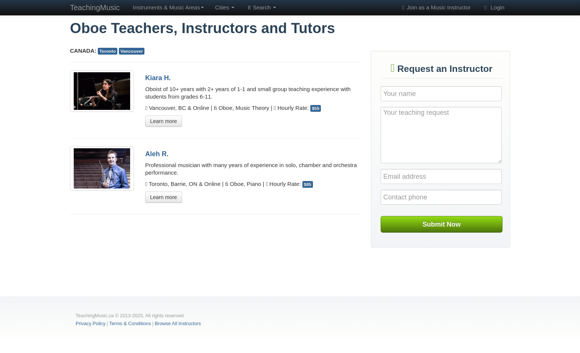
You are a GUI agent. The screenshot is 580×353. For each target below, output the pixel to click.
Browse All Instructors (178, 323)
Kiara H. (158, 78)
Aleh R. (157, 154)
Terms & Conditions (130, 323)
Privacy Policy (90, 323)
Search (261, 7)
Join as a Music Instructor (435, 7)
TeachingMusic (95, 7)
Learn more (163, 121)
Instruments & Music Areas (168, 7)
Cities (225, 7)
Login (493, 7)
